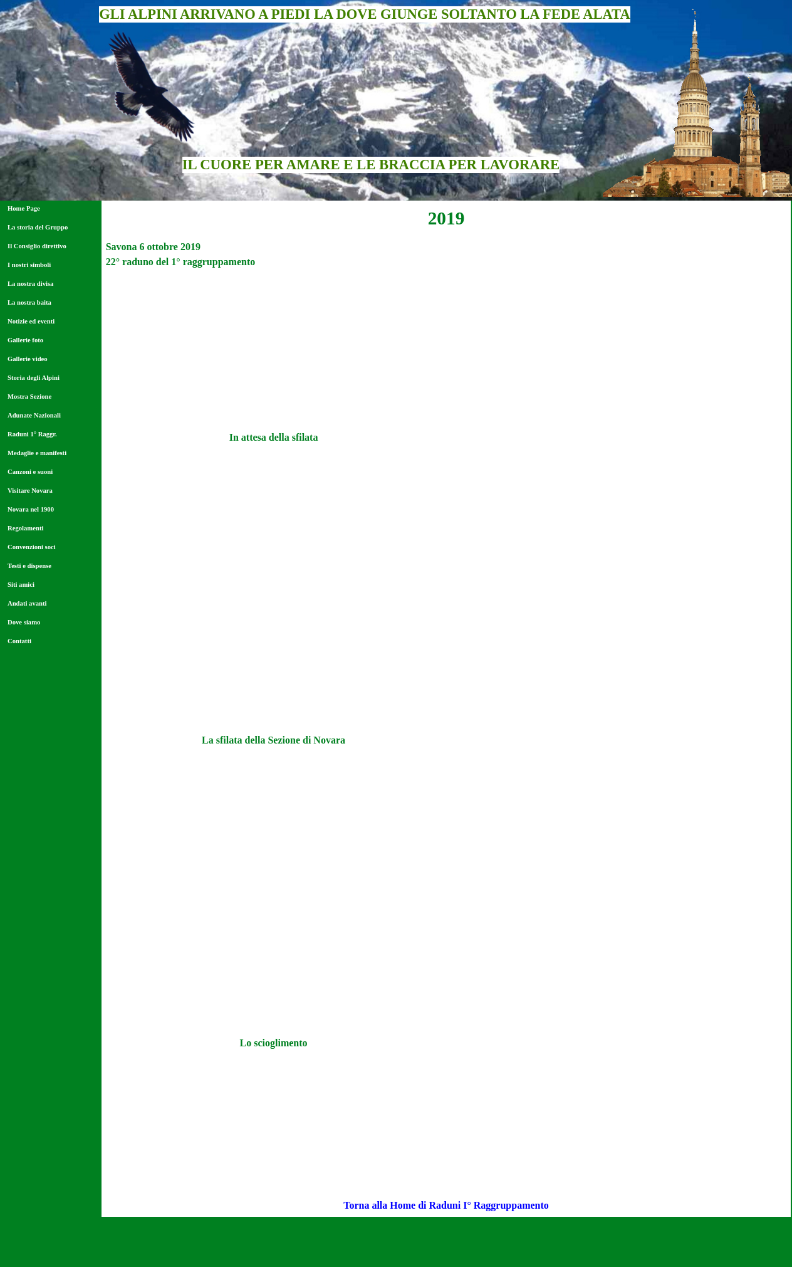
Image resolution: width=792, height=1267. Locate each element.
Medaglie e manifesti (37, 452)
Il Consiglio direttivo (37, 246)
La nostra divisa (30, 283)
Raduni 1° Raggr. (32, 434)
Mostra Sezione (29, 396)
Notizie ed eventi (31, 321)
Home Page (24, 208)
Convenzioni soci (32, 547)
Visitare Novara (30, 490)
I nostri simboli (29, 264)
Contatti (19, 641)
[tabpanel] (446, 218)
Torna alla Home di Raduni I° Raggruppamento (446, 1205)
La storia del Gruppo (38, 227)
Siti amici (21, 584)
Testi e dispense (29, 565)
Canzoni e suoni (30, 471)
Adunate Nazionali (34, 415)
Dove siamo (24, 622)
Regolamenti (25, 528)
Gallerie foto (25, 340)
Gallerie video (28, 358)
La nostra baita (29, 302)
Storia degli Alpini (34, 377)
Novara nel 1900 (31, 509)
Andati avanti (27, 603)
